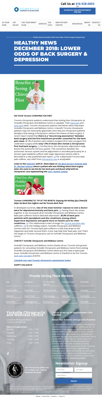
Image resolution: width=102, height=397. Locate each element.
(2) (55, 156)
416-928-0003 (84, 4)
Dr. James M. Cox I (26, 391)
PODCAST (31, 163)
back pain (74, 122)
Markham (66, 295)
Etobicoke (10, 301)
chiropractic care (49, 158)
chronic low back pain (75, 222)
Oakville (9, 295)
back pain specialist (23, 255)
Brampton (48, 301)
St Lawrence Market (49, 282)
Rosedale (84, 281)
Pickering (66, 289)
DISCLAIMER (39, 389)
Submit (74, 380)
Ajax (8, 281)
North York (30, 295)
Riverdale (29, 289)
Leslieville (84, 295)
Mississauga (49, 295)
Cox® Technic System (58, 171)
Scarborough (68, 281)
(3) (60, 209)
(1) (39, 145)
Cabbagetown (31, 301)
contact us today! (77, 357)
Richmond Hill (49, 289)
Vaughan (29, 281)
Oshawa (84, 289)
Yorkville (84, 301)
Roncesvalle (11, 289)
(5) (25, 225)
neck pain (18, 124)
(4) (27, 222)
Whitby (65, 301)
